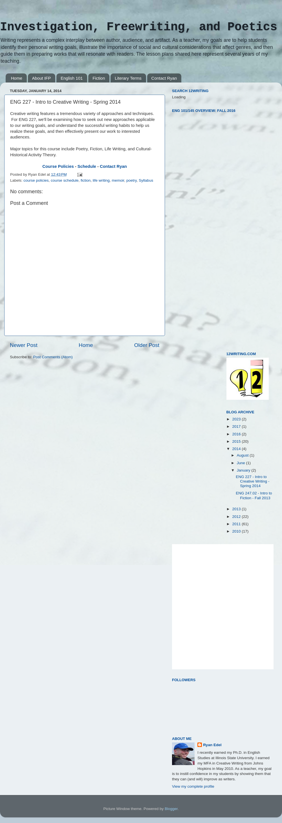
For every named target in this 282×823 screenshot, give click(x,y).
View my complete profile (193, 786)
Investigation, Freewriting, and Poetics (138, 27)
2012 (237, 516)
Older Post (146, 345)
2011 (237, 524)
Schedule (87, 166)
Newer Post (24, 345)
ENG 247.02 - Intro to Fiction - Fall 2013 (254, 495)
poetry (131, 180)
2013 (237, 509)
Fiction (98, 78)
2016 (237, 434)
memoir (118, 180)
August (243, 455)
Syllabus (146, 180)
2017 (237, 426)
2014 (237, 449)
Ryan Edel (212, 745)
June (241, 463)
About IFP (41, 78)
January (244, 470)
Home (16, 78)
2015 (237, 441)
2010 (237, 531)
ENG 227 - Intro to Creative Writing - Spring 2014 (252, 481)
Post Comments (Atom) (53, 357)
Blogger (171, 809)
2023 (237, 419)
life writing (101, 180)
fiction (86, 180)
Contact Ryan (164, 78)
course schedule (64, 180)
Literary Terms (128, 78)
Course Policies (58, 166)
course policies (36, 180)
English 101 (72, 78)
